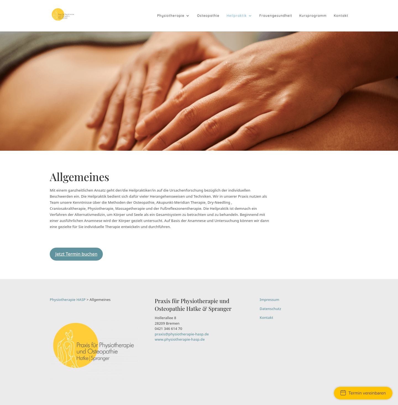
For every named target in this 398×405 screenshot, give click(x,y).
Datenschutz (270, 308)
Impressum (269, 299)
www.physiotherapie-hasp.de (180, 339)
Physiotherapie (170, 16)
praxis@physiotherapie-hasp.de (182, 334)
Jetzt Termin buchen (76, 254)
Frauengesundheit (275, 16)
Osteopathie (208, 16)
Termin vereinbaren (363, 393)
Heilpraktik (237, 16)
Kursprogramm (313, 16)
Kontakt (341, 16)
